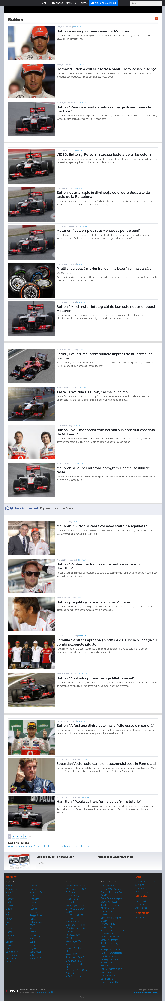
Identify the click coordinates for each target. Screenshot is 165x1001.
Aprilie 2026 (141, 908)
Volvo (32, 955)
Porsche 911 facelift (75, 957)
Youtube (117, 863)
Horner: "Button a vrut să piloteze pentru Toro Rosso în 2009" (106, 69)
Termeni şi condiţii (45, 992)
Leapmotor (11, 958)
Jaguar (9, 942)
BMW (9, 902)
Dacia (8, 912)
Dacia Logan (107, 979)
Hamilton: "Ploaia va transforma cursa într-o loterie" (99, 801)
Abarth (9, 885)
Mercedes (12, 846)
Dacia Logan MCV (109, 982)
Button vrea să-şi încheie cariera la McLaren (93, 31)
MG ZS (69, 944)
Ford (8, 925)
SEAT (32, 925)
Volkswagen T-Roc (75, 905)
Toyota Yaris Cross (110, 905)
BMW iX (105, 965)
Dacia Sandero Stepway (112, 898)
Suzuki (33, 942)
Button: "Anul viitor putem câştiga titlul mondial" (95, 678)
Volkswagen (36, 952)
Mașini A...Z (35, 958)
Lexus (9, 961)
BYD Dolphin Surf (74, 960)
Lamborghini (12, 952)
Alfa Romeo (11, 889)
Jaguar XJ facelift (109, 901)
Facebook (101, 863)
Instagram (109, 863)
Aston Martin (12, 892)
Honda (86, 846)
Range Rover (36, 915)
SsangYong (35, 935)
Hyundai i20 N (108, 924)
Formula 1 (77, 27)
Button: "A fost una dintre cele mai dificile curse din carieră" (105, 725)
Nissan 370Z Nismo (111, 889)
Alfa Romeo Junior (75, 976)
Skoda (33, 928)
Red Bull (55, 846)
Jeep (8, 945)
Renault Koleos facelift (111, 969)
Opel (32, 905)
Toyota (47, 846)
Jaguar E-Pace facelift (111, 936)
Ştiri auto (139, 885)
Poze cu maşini (142, 891)
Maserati (34, 885)
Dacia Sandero (108, 975)
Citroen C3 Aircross (75, 925)
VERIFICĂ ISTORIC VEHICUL (103, 3)
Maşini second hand (145, 881)
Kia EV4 (70, 918)
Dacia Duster (107, 972)
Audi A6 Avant (73, 921)
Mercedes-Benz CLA (76, 889)
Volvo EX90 (71, 954)
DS (7, 915)
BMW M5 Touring (74, 915)
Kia (7, 948)
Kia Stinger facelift (109, 956)
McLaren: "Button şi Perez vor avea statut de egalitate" (102, 526)
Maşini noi (11, 876)
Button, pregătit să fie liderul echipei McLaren (94, 602)
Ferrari (21, 846)
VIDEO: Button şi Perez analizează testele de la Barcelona (104, 154)
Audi (8, 895)
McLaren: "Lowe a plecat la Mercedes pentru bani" (98, 230)
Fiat (7, 922)
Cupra (9, 909)
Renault (29, 846)
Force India (95, 846)
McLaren (38, 846)
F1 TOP (84, 759)
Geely (9, 928)
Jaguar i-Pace (107, 927)
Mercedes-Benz (37, 892)
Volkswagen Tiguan (75, 885)
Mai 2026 (140, 904)
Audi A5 (70, 931)
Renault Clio (72, 899)
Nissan (33, 902)
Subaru (33, 938)
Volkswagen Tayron (75, 941)
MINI (32, 895)
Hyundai (10, 935)
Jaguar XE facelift (109, 940)
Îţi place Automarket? (25, 508)
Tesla (32, 945)
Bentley (10, 899)
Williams (65, 846)
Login (121, 3)
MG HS (69, 938)
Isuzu (8, 938)
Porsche (33, 912)
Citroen (9, 905)
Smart (33, 932)
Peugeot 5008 (73, 935)
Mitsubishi (35, 899)
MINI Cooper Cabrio (75, 928)
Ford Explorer (107, 885)
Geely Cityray (72, 895)
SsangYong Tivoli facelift (112, 949)
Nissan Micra (107, 914)
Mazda (33, 889)
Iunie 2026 (140, 901)
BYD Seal (70, 892)
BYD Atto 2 (71, 902)
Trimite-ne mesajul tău (145, 992)
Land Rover (11, 955)
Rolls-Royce (36, 922)
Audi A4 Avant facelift (111, 953)
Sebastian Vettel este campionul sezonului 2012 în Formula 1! (106, 764)
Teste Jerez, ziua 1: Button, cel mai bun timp (92, 392)
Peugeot (33, 909)
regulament (76, 846)
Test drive (140, 888)
